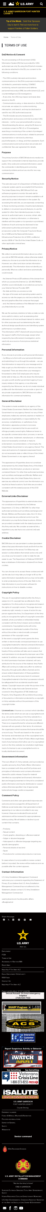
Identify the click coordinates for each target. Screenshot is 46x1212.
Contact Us (6, 981)
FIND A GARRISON (23, 1187)
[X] (9, 920)
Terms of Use (6, 958)
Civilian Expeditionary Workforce (28, 1196)
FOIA (4, 955)
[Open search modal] (41, 4)
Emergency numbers (9, 1112)
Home (6, 37)
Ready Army (6, 965)
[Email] (30, 920)
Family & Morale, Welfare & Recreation (16, 1116)
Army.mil (23, 947)
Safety (4, 1126)
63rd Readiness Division (17, 1149)
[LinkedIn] (13, 920)
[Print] (25, 920)
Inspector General (8, 1123)
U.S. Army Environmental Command (15, 1200)
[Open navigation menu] (4, 4)
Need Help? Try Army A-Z (11, 970)
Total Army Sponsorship (33, 1190)
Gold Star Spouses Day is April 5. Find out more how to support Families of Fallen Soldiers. (23, 25)
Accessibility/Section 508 (12, 962)
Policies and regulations (11, 1119)
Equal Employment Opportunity (13, 974)
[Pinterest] (19, 920)
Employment (6, 951)
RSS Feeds (6, 978)
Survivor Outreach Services (12, 1190)
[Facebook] (4, 920)
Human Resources (8, 1196)
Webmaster (6, 1130)
